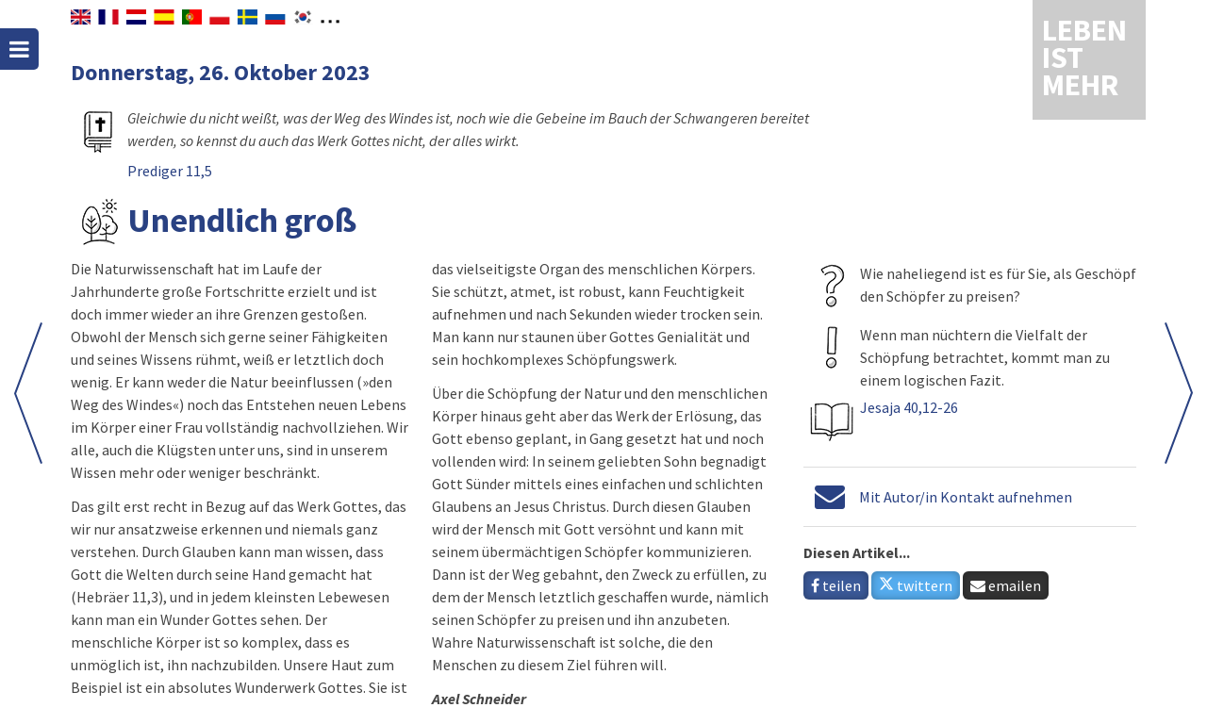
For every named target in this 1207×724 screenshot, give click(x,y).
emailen (1005, 585)
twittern (915, 585)
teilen (836, 585)
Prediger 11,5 (169, 170)
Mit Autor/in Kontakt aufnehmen (965, 496)
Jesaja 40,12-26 (909, 407)
